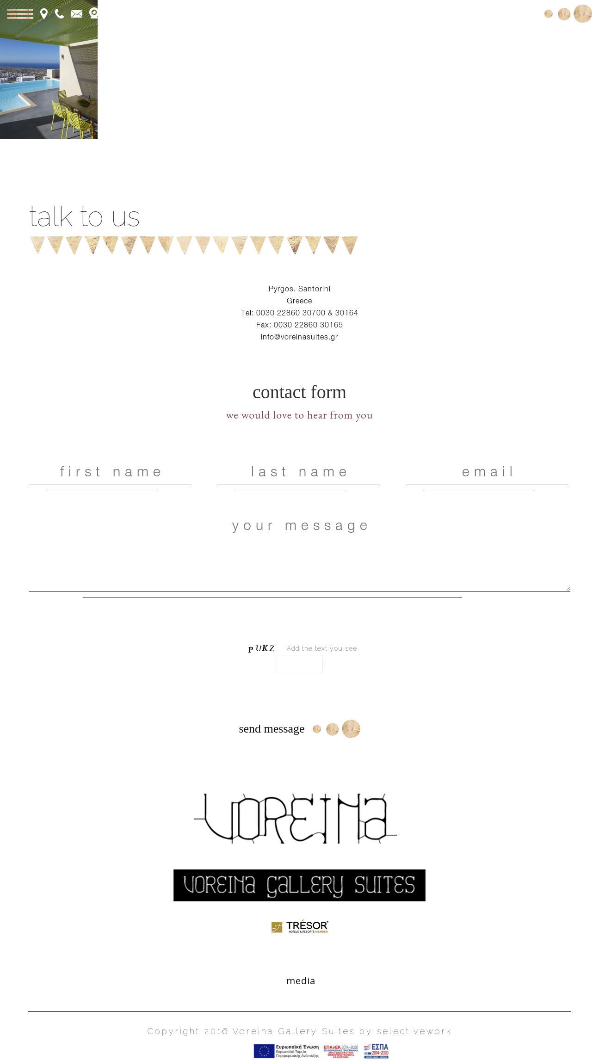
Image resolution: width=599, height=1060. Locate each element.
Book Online (507, 12)
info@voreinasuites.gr (299, 337)
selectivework (414, 1031)
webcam (114, 12)
